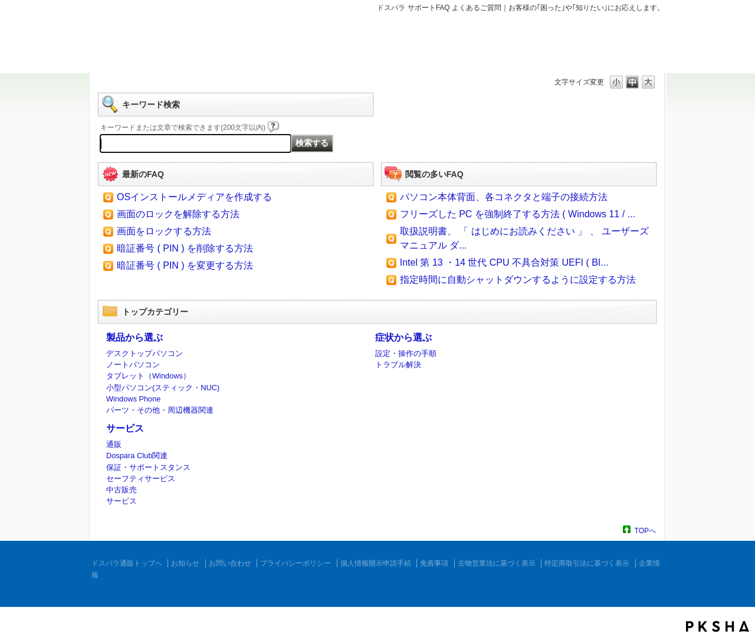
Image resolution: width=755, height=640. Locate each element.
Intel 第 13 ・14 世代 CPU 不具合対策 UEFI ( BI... (504, 262)
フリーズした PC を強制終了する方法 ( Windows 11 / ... (517, 214)
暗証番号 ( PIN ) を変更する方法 (185, 265)
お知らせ (185, 563)
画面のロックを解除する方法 (178, 214)
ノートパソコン (133, 364)
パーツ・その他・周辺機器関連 (160, 410)
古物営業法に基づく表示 (497, 563)
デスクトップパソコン (144, 353)
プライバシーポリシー (295, 563)
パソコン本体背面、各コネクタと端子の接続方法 (504, 197)
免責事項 (434, 563)
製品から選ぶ (134, 337)
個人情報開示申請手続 (375, 563)
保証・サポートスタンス (148, 467)
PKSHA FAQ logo (717, 626)
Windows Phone (133, 398)
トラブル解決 (398, 364)
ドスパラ (159, 46)
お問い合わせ (230, 563)
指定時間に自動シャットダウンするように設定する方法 (518, 280)
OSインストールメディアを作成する (194, 197)
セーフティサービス (140, 478)
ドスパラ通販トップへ (126, 563)
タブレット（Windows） (148, 375)
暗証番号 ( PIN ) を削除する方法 (185, 248)
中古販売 (121, 489)
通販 (114, 444)
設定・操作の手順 (405, 353)
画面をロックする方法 (164, 231)
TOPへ (645, 530)
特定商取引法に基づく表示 (586, 563)
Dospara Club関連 (137, 455)
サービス (125, 428)
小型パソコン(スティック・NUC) (162, 387)
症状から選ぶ (403, 337)
